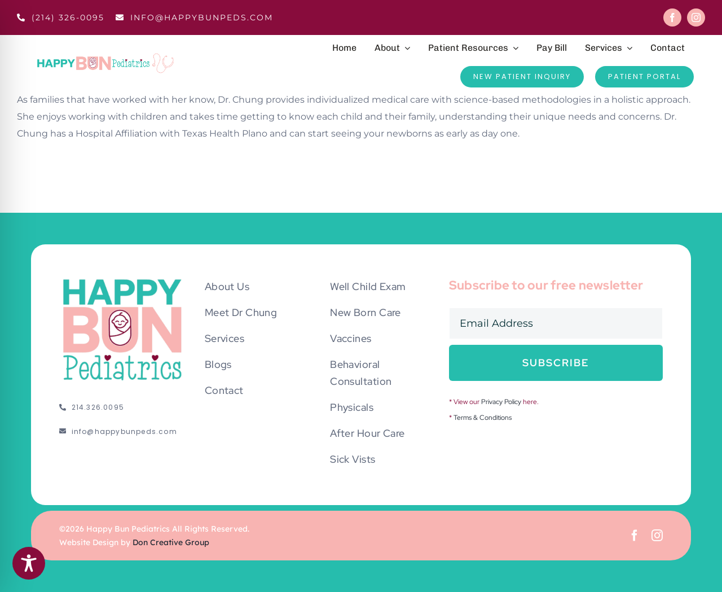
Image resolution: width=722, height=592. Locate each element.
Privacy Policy (501, 401)
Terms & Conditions (483, 417)
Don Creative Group (171, 542)
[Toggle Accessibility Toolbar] (28, 563)
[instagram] (696, 17)
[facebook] (672, 17)
